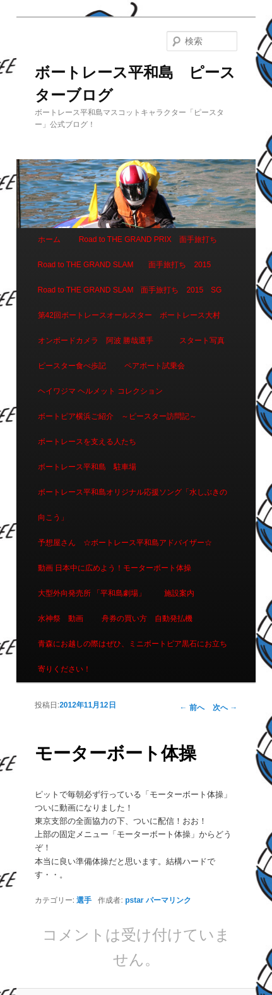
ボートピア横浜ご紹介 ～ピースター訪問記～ (117, 416)
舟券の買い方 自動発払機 (147, 618)
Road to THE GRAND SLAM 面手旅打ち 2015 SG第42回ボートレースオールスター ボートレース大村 (130, 303)
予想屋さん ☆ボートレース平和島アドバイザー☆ (125, 542)
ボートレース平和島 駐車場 (87, 466)
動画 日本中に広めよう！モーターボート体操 (114, 568)
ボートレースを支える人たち (87, 441)
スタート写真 (202, 340)
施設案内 (179, 593)
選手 (84, 900)
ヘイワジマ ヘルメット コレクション (100, 391)
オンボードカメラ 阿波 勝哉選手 (99, 340)
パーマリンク (168, 900)
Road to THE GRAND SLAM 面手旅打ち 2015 (124, 264)
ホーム (49, 239)
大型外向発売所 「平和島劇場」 (92, 593)
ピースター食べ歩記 (72, 365)
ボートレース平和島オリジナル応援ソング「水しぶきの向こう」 (132, 505)
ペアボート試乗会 (154, 365)
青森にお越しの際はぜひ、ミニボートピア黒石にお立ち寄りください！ (132, 656)
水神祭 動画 (60, 618)
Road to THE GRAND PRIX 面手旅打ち (148, 239)
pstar (134, 900)
